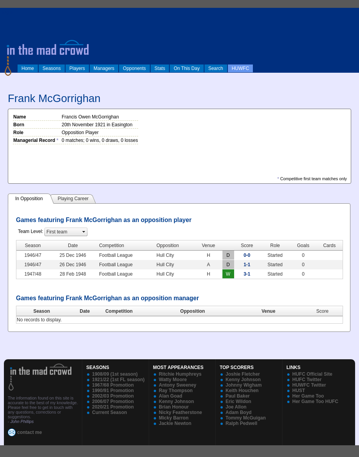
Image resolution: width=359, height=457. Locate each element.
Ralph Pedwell (241, 423)
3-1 (246, 274)
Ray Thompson (176, 390)
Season (41, 311)
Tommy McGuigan (246, 418)
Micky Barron (173, 418)
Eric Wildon (238, 401)
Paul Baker (238, 396)
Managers (104, 68)
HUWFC (240, 68)
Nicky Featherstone (180, 412)
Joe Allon (236, 407)
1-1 (246, 264)
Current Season (109, 412)
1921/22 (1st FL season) (118, 379)
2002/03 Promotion (113, 396)
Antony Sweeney (177, 385)
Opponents (134, 68)
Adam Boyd (239, 412)
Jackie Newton (175, 423)
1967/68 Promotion (113, 385)
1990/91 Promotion (113, 390)
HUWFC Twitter (309, 385)
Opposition (192, 311)
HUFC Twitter (307, 379)
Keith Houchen (242, 390)
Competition (119, 311)
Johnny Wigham (244, 385)
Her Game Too (308, 396)
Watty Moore (173, 379)
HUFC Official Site (312, 374)
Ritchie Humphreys (180, 374)
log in (8, 12)
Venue (268, 311)
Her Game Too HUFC (315, 401)
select (83, 232)
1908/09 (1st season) (115, 374)
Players (77, 68)
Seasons (52, 68)
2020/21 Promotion (113, 407)
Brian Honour (174, 407)
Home (27, 68)
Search (215, 68)
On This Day (186, 68)
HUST (298, 390)
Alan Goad (170, 396)
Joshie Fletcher (243, 374)
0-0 (246, 255)
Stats (160, 68)
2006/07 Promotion (113, 401)
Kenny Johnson (176, 401)
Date (85, 311)
